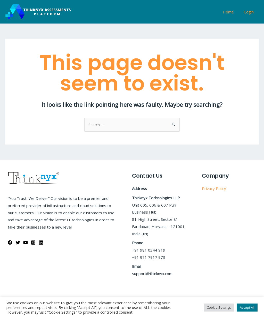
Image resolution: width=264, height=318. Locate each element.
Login (250, 11)
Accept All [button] (247, 307)
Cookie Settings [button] (219, 307)
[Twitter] (17, 242)
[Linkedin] (41, 242)
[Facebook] (10, 242)
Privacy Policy (214, 188)
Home (232, 11)
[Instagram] (33, 242)
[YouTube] (25, 242)
